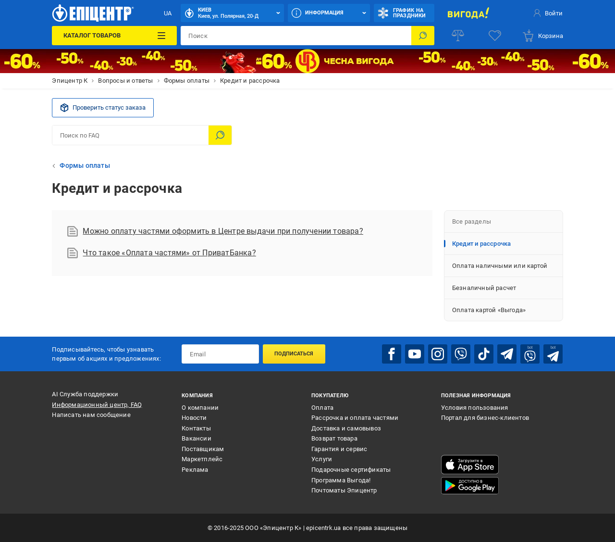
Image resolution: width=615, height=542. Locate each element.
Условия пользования (474, 407)
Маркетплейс (202, 459)
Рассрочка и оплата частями (354, 417)
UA (168, 13)
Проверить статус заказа (103, 107)
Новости (194, 417)
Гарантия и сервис (339, 449)
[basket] (542, 35)
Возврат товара (334, 438)
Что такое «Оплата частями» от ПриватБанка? (161, 253)
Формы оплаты (85, 165)
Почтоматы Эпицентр (344, 490)
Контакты (196, 428)
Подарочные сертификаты (351, 469)
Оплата (322, 407)
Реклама (195, 469)
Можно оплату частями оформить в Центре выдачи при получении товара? (215, 231)
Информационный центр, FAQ (97, 404)
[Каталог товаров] (114, 35)
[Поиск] (422, 35)
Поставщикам (203, 449)
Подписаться (293, 354)
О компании (200, 407)
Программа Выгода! (340, 480)
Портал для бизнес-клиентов (485, 417)
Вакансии (196, 438)
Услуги (321, 459)
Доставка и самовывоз (346, 428)
